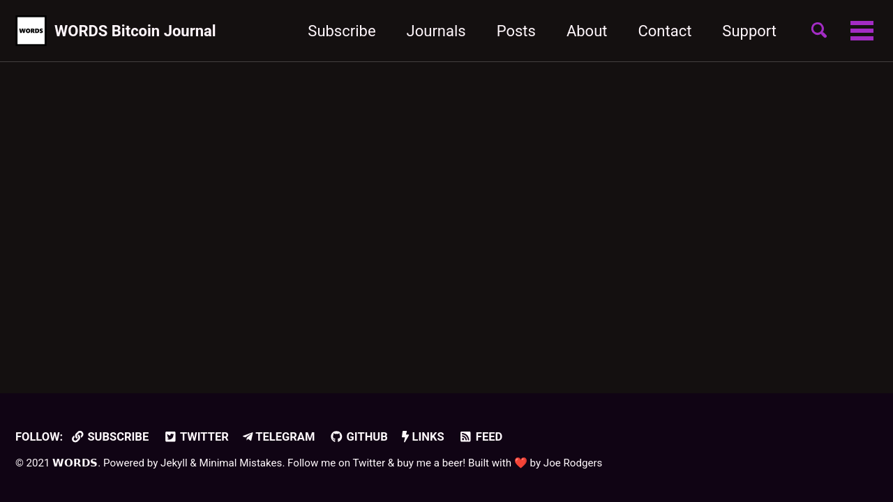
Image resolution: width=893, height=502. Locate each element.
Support (749, 31)
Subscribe (341, 31)
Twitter (196, 436)
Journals (436, 31)
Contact (664, 31)
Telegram (279, 436)
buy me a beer (430, 463)
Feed (480, 436)
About (587, 31)
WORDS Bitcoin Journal (135, 31)
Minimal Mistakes (240, 463)
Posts (516, 31)
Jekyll (174, 463)
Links (423, 436)
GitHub (358, 436)
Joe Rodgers (573, 463)
